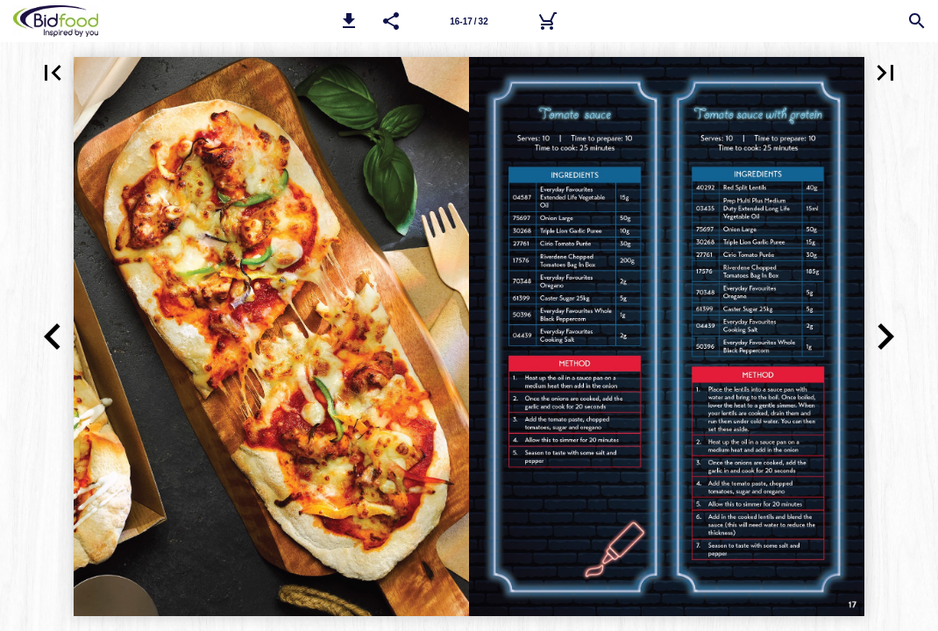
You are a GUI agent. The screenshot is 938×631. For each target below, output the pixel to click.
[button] (349, 21)
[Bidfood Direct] (547, 21)
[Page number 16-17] (469, 21)
